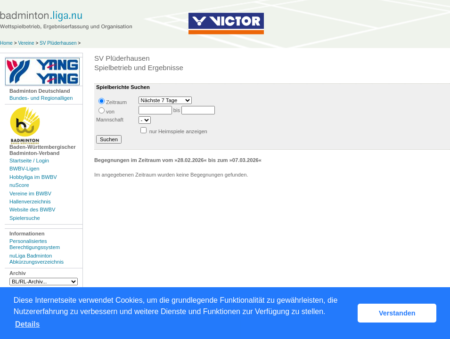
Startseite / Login (29, 160)
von (106, 110)
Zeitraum (112, 101)
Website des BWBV (32, 209)
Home (6, 43)
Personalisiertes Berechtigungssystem (34, 244)
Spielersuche (24, 218)
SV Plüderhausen (58, 43)
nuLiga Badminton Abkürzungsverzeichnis (36, 259)
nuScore (19, 185)
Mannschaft (109, 119)
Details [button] (27, 324)
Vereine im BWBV (30, 193)
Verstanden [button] (397, 313)
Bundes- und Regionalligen (41, 98)
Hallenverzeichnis (30, 201)
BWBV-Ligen (24, 168)
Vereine (26, 43)
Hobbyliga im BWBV (33, 177)
